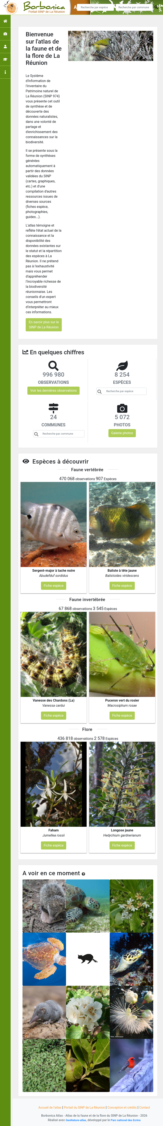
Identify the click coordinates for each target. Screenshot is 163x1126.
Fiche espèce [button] (53, 586)
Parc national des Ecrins (126, 1120)
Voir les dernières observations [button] (53, 391)
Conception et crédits (125, 1107)
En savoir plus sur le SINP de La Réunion (44, 324)
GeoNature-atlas (74, 1120)
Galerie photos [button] (122, 433)
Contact (149, 1107)
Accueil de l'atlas (46, 1107)
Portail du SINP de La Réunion (83, 1107)
